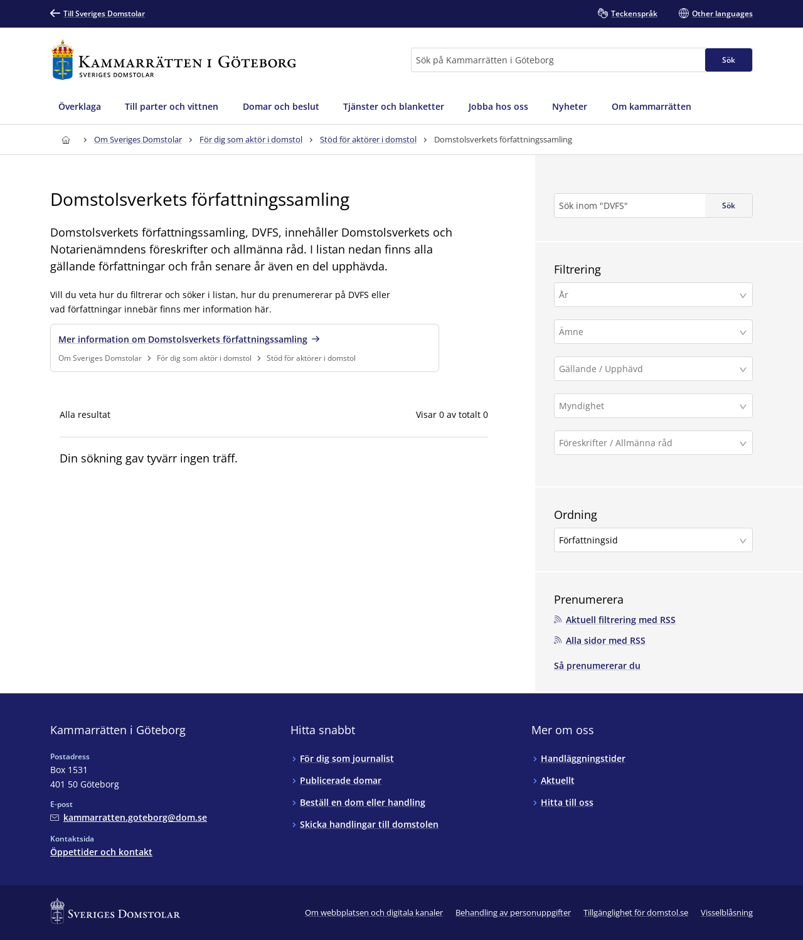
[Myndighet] (648, 405)
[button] (653, 294)
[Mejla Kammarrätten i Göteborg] (128, 816)
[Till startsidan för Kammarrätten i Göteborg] (173, 60)
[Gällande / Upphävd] (648, 368)
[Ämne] (648, 331)
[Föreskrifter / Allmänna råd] (648, 442)
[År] (648, 294)
